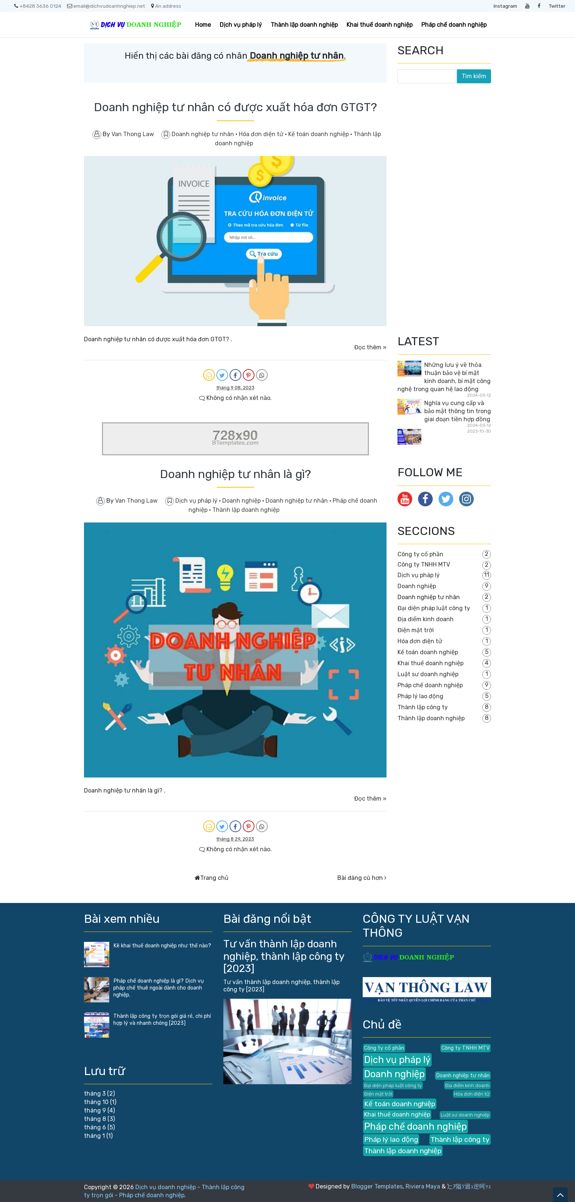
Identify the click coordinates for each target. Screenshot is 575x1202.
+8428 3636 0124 (37, 6)
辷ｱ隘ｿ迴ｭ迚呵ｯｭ (469, 1186)
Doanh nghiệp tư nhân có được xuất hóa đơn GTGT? (235, 107)
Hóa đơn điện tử (262, 134)
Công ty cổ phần (420, 554)
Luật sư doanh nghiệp (428, 674)
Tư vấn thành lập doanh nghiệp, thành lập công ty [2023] (283, 956)
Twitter (557, 6)
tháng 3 (95, 1093)
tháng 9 (95, 1110)
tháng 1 (94, 1135)
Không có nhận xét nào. (235, 397)
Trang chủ (214, 877)
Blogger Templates (377, 1186)
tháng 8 (95, 1118)
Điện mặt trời (416, 630)
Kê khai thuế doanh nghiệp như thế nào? (162, 946)
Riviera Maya (423, 1186)
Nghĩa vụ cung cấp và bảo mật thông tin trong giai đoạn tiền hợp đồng (457, 411)
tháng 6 (95, 1127)
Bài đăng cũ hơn (360, 877)
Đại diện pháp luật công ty (434, 608)
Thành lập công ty (423, 707)
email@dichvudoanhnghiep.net (106, 6)
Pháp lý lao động (420, 696)
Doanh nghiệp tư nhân (203, 134)
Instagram (505, 6)
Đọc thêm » (370, 347)
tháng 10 (96, 1102)
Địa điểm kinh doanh (426, 619)
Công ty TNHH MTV (424, 564)
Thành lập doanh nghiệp (304, 24)
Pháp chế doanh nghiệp (454, 24)
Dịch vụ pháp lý (241, 24)
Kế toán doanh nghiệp (319, 134)
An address (166, 6)
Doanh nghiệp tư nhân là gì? (235, 474)
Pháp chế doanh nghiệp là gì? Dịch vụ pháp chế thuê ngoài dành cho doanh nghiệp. (158, 988)
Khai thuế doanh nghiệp (380, 24)
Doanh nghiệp (242, 500)
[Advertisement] (453, 208)
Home (203, 24)
